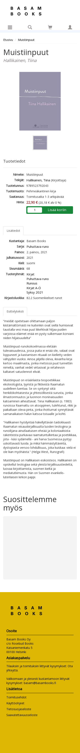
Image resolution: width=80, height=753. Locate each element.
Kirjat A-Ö (34, 288)
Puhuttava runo (38, 246)
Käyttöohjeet (15, 703)
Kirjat (30, 274)
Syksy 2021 (35, 292)
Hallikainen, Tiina (38, 180)
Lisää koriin (57, 209)
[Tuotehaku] (30, 27)
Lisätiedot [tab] (13, 231)
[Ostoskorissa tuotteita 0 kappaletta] (50, 28)
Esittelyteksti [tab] (15, 311)
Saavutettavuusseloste (22, 715)
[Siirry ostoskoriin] (50, 27)
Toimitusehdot (16, 697)
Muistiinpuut (26, 40)
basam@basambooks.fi (40, 683)
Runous (32, 283)
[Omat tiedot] (70, 27)
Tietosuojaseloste (18, 709)
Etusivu (8, 40)
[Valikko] (10, 27)
